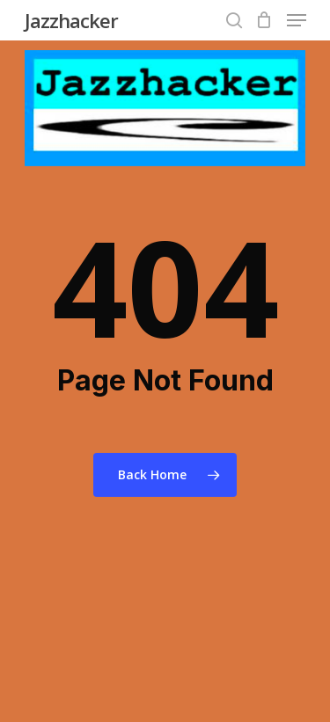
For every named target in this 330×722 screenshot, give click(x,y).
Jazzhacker (71, 20)
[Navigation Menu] (296, 20)
